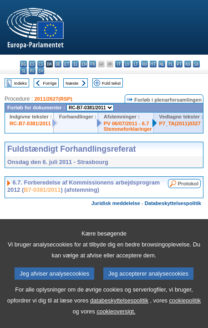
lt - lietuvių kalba (135, 64)
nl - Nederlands (161, 64)
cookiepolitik (185, 316)
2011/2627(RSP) (53, 99)
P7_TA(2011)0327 (180, 123)
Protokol (188, 183)
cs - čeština (40, 64)
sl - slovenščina (23, 70)
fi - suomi (32, 70)
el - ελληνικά (75, 64)
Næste (72, 83)
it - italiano (118, 64)
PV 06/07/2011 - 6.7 (126, 123)
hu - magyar (144, 64)
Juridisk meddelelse (115, 203)
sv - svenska (40, 70)
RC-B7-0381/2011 (30, 123)
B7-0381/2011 (42, 189)
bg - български (23, 64)
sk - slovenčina (196, 64)
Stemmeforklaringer (128, 129)
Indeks (20, 83)
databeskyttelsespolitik (119, 316)
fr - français (92, 64)
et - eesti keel (66, 64)
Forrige (49, 83)
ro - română (187, 64)
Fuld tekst (111, 83)
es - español (32, 64)
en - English (84, 64)
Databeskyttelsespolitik (173, 203)
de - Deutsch (58, 64)
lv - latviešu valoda (127, 64)
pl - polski (170, 64)
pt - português (179, 64)
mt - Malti (153, 64)
